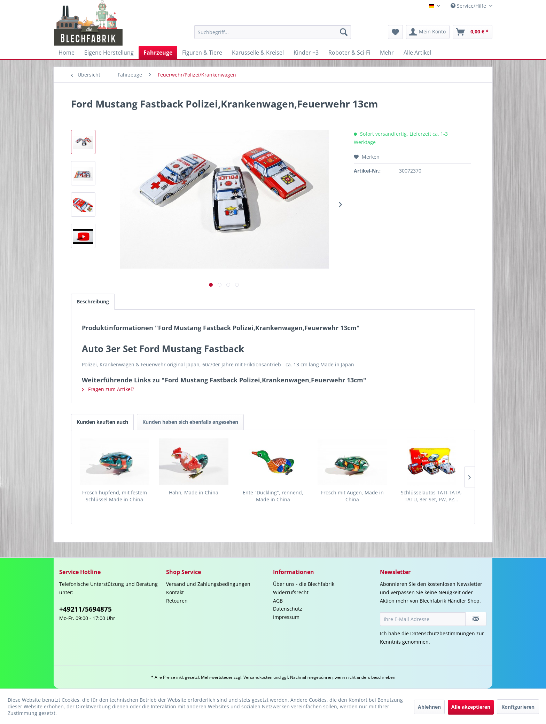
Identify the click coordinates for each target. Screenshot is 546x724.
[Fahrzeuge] (158, 52)
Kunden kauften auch (102, 422)
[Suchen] (343, 32)
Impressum (286, 617)
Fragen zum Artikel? (108, 389)
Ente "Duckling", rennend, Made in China (273, 496)
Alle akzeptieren (470, 706)
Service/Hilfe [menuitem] (469, 5)
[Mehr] (387, 52)
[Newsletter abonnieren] (475, 619)
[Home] (66, 52)
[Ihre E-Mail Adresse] (423, 619)
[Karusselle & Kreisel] (258, 52)
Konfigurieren (518, 706)
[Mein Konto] (428, 32)
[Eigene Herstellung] (109, 52)
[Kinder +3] (306, 52)
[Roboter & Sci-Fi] (349, 52)
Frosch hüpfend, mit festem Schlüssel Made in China (114, 496)
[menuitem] (272, 32)
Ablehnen (429, 706)
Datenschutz (287, 608)
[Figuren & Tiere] (202, 52)
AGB (278, 600)
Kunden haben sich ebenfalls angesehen (190, 422)
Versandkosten (257, 677)
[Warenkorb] (472, 32)
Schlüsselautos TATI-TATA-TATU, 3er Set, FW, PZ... (431, 496)
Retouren (177, 600)
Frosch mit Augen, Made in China (352, 496)
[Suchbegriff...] (272, 32)
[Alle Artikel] (417, 52)
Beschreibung (93, 301)
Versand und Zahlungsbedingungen (208, 584)
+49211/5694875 (85, 609)
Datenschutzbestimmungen (442, 633)
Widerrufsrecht (291, 592)
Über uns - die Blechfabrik (303, 584)
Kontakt (175, 592)
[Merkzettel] (395, 32)
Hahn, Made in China (193, 492)
